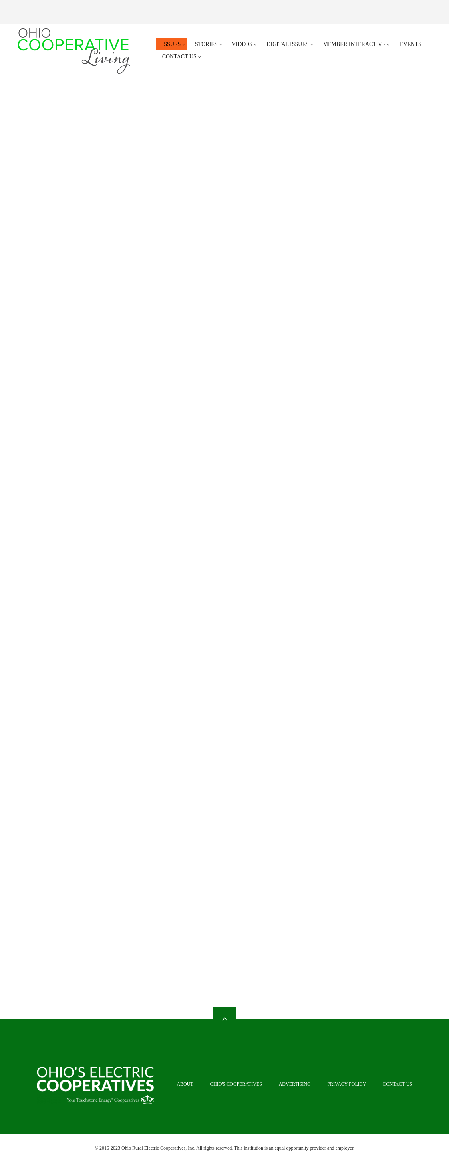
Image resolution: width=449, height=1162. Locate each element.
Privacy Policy (346, 1084)
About (185, 1084)
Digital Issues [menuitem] (287, 44)
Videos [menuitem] (242, 44)
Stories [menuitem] (206, 44)
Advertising (295, 1084)
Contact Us (397, 1084)
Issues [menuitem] (171, 44)
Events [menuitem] (410, 44)
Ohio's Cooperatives (236, 1084)
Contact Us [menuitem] (179, 57)
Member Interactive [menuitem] (354, 44)
